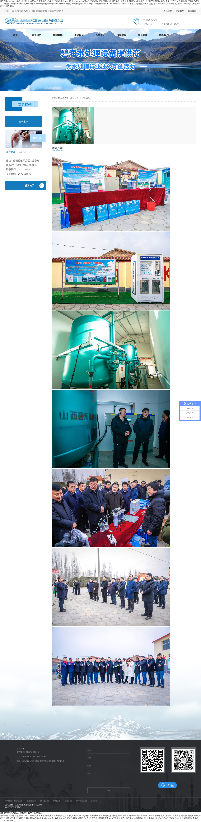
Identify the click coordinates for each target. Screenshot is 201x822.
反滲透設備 (31, 801)
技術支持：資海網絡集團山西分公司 (19, 812)
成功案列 (23, 121)
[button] (97, 88)
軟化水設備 (44, 801)
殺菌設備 (68, 801)
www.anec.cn (24, 174)
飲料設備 (56, 801)
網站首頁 (74, 98)
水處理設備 (18, 801)
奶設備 (94, 801)
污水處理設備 (81, 801)
